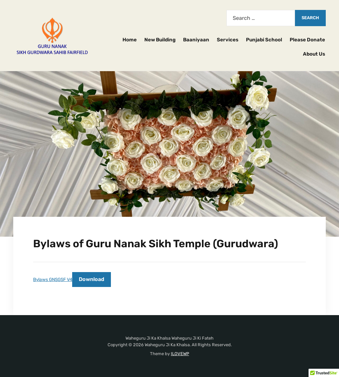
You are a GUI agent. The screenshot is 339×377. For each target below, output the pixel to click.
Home (129, 40)
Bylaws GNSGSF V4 (52, 279)
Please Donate (307, 40)
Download (91, 279)
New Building (159, 40)
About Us (314, 54)
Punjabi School (264, 40)
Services (227, 40)
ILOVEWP (180, 353)
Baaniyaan (196, 40)
